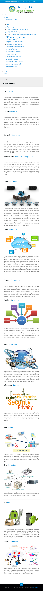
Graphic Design (9, 58)
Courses (6, 17)
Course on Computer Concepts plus (15, 46)
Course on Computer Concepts (14, 44)
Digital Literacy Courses (11, 39)
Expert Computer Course (13, 48)
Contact (6, 74)
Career (5, 71)
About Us (6, 16)
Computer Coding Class (11, 19)
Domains (6, 68)
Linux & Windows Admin (11, 66)
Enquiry (5, 73)
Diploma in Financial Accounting (13, 63)
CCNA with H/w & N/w (10, 54)
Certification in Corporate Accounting (14, 61)
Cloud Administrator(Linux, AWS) (13, 56)
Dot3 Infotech (35, 587)
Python (8, 26)
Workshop (6, 69)
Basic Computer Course (12, 43)
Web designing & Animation (12, 59)
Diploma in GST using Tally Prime (13, 64)
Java (8, 24)
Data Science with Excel (11, 49)
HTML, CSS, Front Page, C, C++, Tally (16, 37)
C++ (8, 22)
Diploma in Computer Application (13, 32)
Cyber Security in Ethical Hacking (13, 53)
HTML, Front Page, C (12, 31)
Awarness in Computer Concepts (15, 41)
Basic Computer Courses (11, 27)
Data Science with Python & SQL (13, 51)
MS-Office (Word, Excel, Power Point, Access (18, 29)
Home (5, 14)
